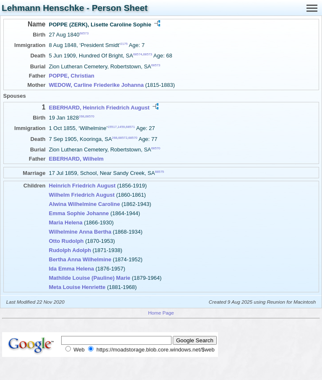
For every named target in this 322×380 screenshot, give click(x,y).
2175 (123, 44)
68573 (84, 33)
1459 (121, 127)
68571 (130, 127)
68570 (89, 116)
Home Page (161, 312)
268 (81, 116)
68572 (122, 137)
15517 (112, 127)
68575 (159, 172)
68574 (137, 54)
